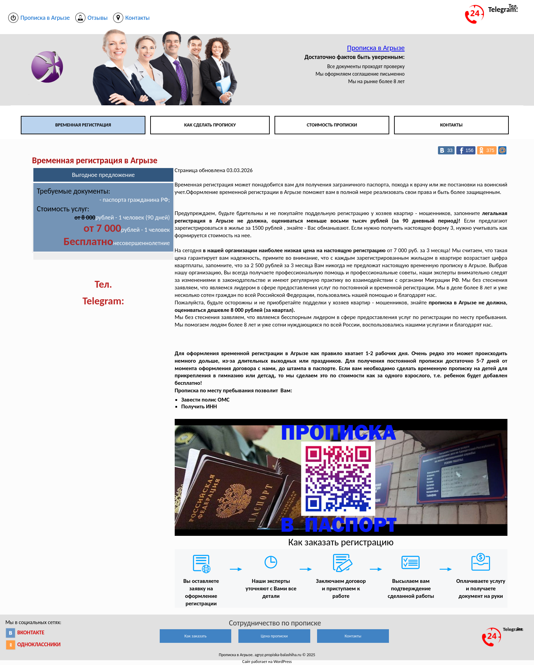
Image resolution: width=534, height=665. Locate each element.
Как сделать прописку (210, 125)
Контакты (451, 125)
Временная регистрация (83, 125)
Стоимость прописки (332, 125)
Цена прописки (274, 635)
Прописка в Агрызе (376, 47)
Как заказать (195, 635)
